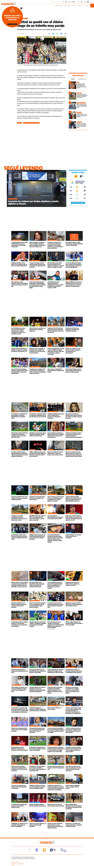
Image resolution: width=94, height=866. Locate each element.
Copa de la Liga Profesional (31, 122)
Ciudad (64, 5)
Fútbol (19, 122)
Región (68, 5)
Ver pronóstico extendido (78, 202)
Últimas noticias (58, 5)
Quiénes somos (15, 862)
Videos (87, 5)
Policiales (74, 5)
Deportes (80, 5)
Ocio (84, 5)
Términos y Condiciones (17, 863)
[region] (47, 12)
